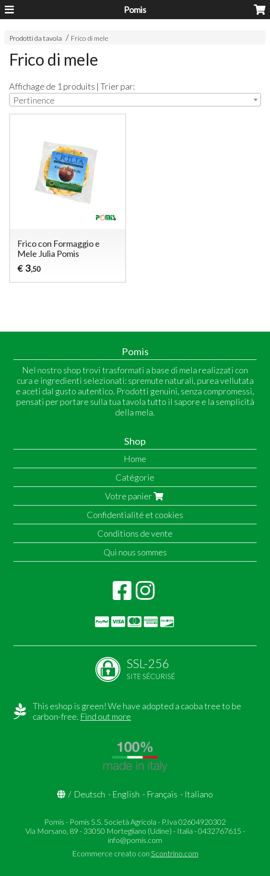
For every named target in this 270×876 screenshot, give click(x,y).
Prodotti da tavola (35, 38)
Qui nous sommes (135, 552)
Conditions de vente (135, 533)
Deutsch (89, 794)
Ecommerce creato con (135, 853)
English (126, 794)
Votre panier (135, 496)
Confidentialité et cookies (135, 514)
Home (135, 458)
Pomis (135, 9)
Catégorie (135, 477)
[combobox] (134, 99)
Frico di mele (89, 38)
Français (162, 794)
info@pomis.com (135, 839)
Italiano (199, 794)
